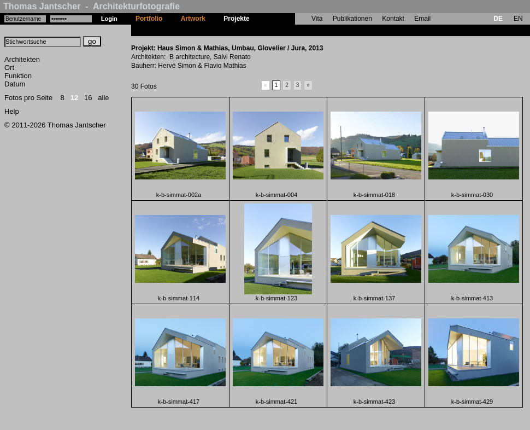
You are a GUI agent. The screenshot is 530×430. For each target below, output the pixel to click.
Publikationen (352, 18)
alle (103, 98)
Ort (9, 67)
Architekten (22, 59)
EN (518, 18)
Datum (14, 84)
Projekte (236, 18)
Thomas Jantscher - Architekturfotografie (91, 6)
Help (11, 111)
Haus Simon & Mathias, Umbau (306, 30)
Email (422, 18)
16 (88, 98)
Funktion (18, 76)
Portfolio (149, 18)
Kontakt (393, 18)
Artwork (193, 18)
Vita (316, 18)
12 (74, 98)
